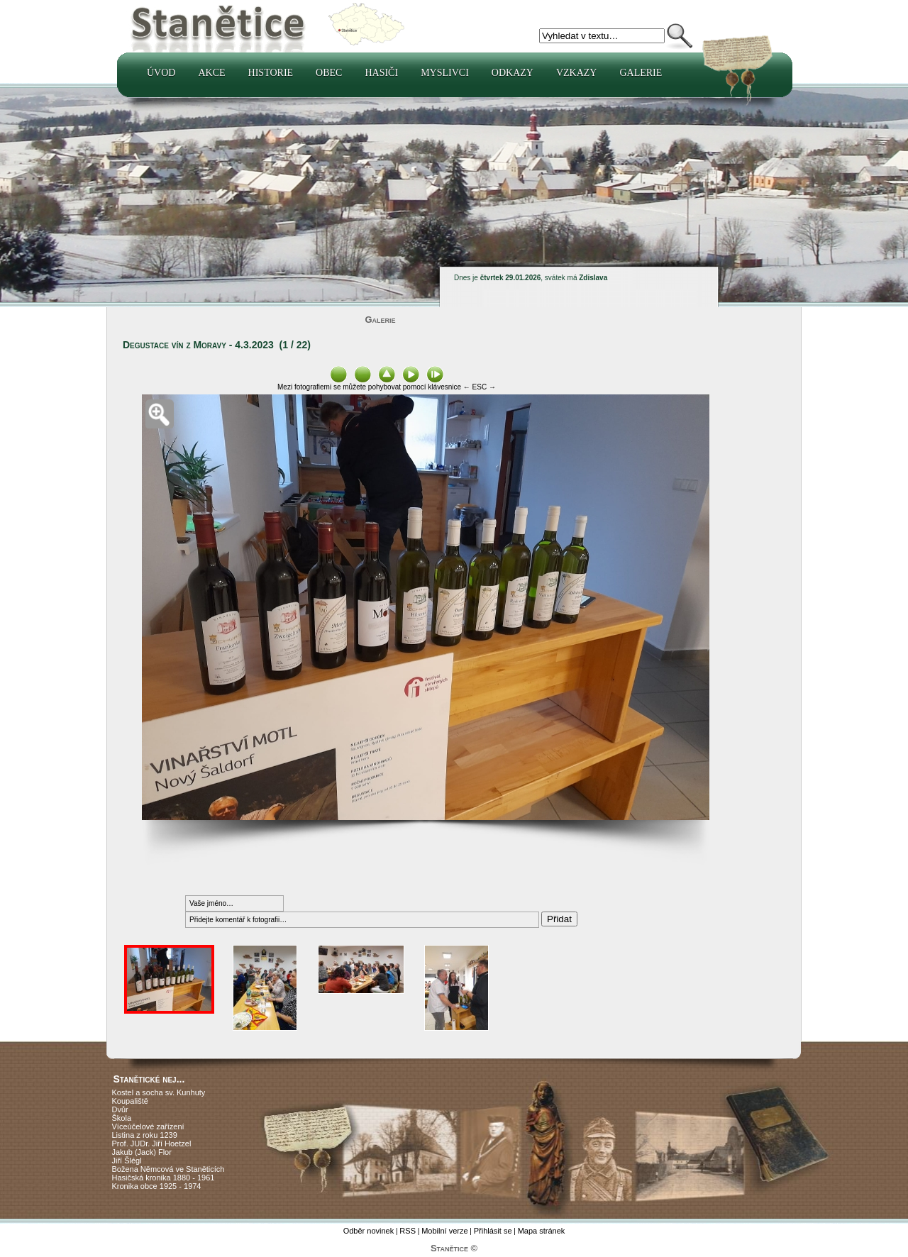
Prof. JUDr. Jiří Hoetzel (152, 1143)
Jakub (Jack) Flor (142, 1152)
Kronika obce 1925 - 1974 (156, 1186)
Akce (211, 72)
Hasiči (381, 72)
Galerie (640, 72)
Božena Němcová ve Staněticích (168, 1169)
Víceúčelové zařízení (148, 1126)
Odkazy (512, 72)
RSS (407, 1230)
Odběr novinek (368, 1230)
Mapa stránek (541, 1230)
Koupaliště (130, 1101)
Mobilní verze (444, 1230)
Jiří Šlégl (127, 1160)
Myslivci (445, 72)
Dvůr (120, 1109)
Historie (271, 72)
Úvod (161, 72)
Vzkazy (576, 72)
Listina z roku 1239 (144, 1135)
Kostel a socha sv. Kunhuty (159, 1092)
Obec (329, 72)
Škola (122, 1118)
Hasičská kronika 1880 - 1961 (163, 1177)
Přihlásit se (493, 1230)
